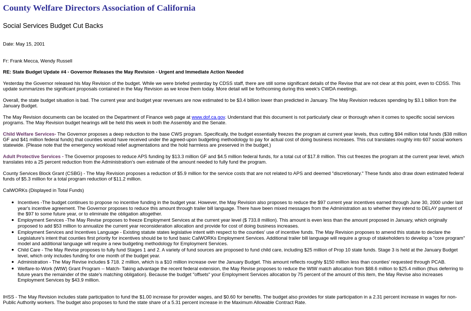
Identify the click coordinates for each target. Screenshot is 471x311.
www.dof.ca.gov (208, 117)
